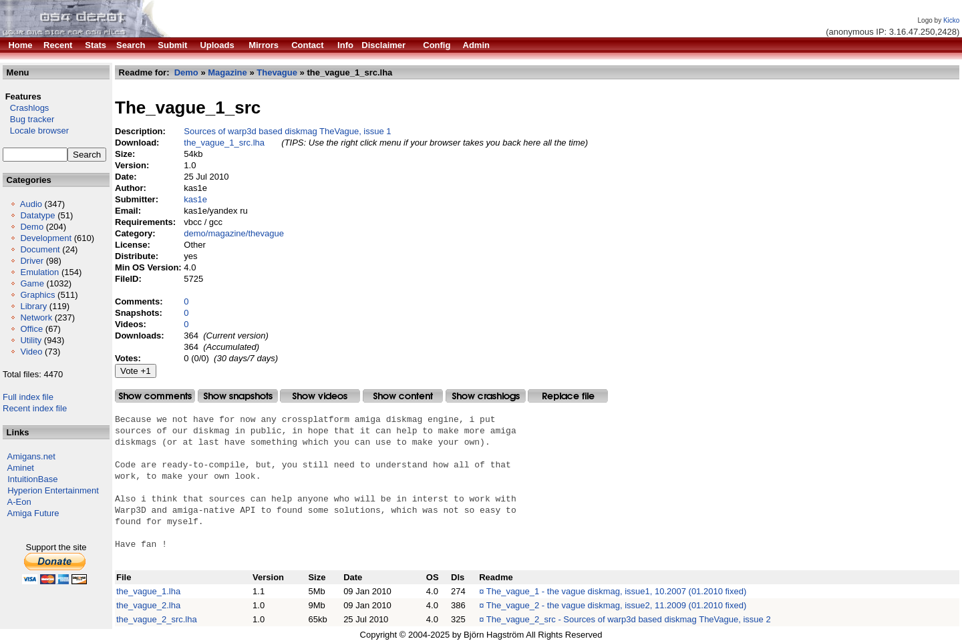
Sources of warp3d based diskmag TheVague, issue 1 (287, 131)
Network (36, 317)
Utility (30, 340)
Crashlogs (26, 108)
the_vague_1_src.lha (224, 143)
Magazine (227, 72)
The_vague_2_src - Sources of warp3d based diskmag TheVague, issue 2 (628, 619)
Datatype (37, 215)
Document (39, 249)
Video (31, 352)
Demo (31, 227)
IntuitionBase (32, 479)
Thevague (277, 72)
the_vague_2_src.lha (156, 619)
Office (31, 329)
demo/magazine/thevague (234, 233)
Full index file (28, 397)
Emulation (39, 272)
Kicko (951, 20)
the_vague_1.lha (148, 591)
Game (31, 283)
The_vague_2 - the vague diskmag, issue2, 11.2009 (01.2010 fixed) (616, 605)
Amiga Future (33, 513)
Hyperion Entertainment (53, 490)
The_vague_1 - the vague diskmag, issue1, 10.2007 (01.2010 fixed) (616, 591)
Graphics (37, 295)
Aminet (20, 468)
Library (33, 306)
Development (45, 238)
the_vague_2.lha (148, 605)
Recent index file (35, 408)
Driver (31, 261)
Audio (31, 204)
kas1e (195, 199)
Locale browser (36, 131)
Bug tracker (28, 119)
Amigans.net (31, 456)
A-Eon (19, 502)
